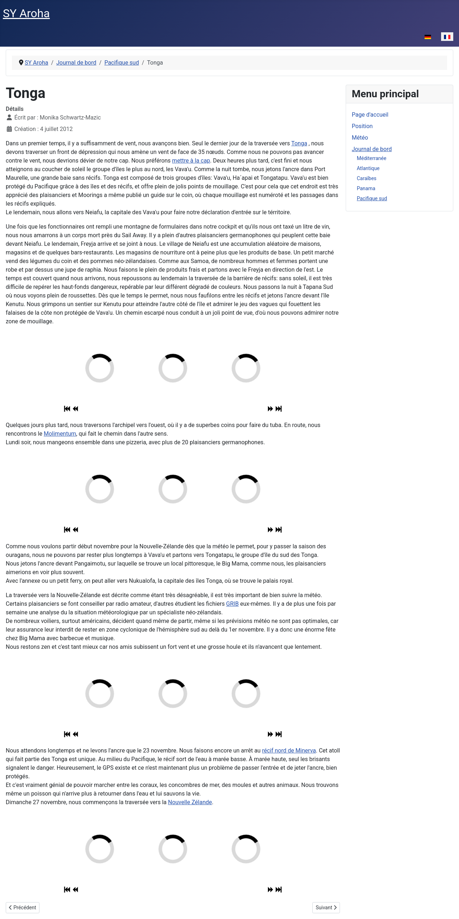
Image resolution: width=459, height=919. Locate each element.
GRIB (232, 603)
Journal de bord (372, 149)
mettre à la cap (191, 160)
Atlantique (368, 168)
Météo (360, 137)
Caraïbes (367, 178)
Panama (366, 188)
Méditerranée (371, 158)
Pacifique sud (372, 198)
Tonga (299, 143)
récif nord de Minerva (289, 750)
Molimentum (60, 433)
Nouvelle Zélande (190, 802)
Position (362, 126)
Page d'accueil (370, 114)
